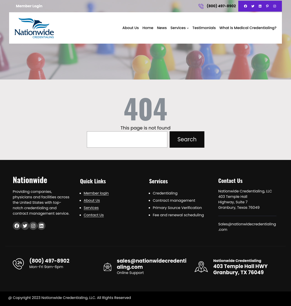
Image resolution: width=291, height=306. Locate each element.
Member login (96, 193)
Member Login (29, 6)
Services (178, 27)
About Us (130, 27)
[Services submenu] (188, 28)
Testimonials (204, 27)
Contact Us (94, 215)
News (162, 27)
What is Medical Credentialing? (247, 27)
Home (147, 27)
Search (186, 139)
